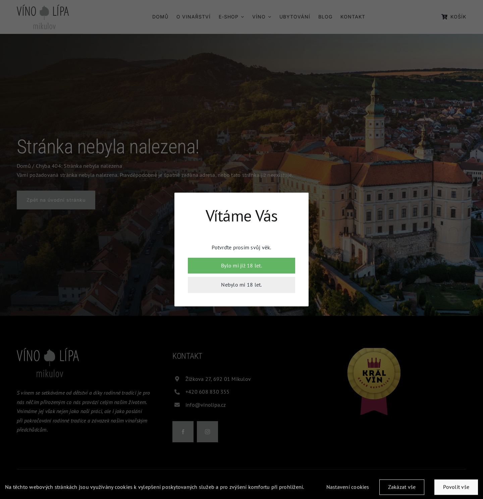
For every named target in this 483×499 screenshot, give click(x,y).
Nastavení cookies (347, 489)
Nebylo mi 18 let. (241, 284)
